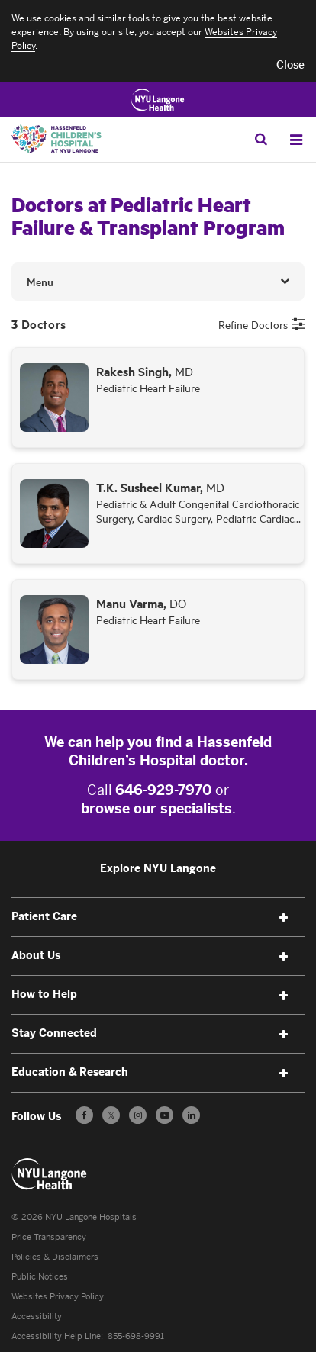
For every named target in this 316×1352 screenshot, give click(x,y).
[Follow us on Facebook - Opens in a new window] (84, 1115)
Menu (40, 281)
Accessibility (36, 1316)
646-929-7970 (163, 790)
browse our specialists (156, 808)
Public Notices (39, 1277)
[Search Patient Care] (261, 138)
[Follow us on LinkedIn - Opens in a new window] (191, 1115)
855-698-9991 (136, 1336)
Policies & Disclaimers (54, 1257)
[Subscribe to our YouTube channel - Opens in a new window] (164, 1115)
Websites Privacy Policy (57, 1297)
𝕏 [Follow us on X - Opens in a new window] (111, 1117)
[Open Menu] (296, 139)
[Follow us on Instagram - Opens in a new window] (138, 1115)
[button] (290, 65)
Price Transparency (48, 1237)
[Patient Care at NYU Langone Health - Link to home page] (49, 1174)
